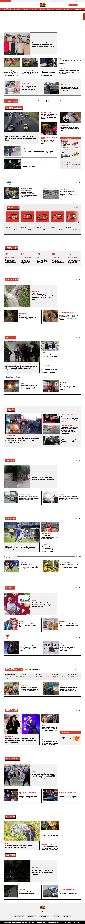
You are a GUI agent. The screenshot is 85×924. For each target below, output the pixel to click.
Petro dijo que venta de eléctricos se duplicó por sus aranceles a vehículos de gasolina (28, 648)
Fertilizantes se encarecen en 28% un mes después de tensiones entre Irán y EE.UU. (68, 689)
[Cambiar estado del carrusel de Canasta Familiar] (10, 1)
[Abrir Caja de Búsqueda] (79, 5)
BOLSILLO (41, 9)
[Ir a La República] (7, 637)
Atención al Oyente (41, 922)
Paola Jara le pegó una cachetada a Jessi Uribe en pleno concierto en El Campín (38, 165)
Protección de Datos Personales (54, 922)
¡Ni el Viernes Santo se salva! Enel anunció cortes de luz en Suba (49, 835)
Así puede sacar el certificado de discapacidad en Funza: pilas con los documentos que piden (47, 73)
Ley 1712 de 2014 (77, 922)
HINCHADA (33, 9)
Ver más (79, 108)
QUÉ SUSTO (67, 9)
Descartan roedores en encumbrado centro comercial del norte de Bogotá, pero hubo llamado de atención (69, 317)
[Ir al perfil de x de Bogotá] (38, 911)
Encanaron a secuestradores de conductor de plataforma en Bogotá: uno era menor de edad (43, 45)
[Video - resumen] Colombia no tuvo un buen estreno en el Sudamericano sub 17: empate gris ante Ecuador (69, 567)
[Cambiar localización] (73, 5)
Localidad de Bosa (66, 101)
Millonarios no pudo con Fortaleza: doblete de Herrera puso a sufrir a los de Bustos (20, 548)
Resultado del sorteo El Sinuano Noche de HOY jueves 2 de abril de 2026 (28, 625)
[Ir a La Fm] (9, 183)
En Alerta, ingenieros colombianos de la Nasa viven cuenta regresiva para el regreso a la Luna (70, 419)
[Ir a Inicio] (42, 5)
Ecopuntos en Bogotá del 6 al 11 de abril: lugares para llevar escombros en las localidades (69, 62)
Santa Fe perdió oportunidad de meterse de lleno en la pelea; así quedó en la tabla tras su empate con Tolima (11, 73)
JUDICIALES (17, 9)
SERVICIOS (58, 9)
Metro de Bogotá (54, 101)
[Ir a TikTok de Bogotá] (46, 911)
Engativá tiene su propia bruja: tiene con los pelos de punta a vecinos (43, 872)
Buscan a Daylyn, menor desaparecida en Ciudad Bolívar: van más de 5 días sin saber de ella (29, 317)
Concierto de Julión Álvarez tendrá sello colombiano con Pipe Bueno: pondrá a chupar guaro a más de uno (21, 740)
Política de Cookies (67, 922)
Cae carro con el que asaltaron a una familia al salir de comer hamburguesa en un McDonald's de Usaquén (49, 370)
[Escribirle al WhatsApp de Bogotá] (50, 911)
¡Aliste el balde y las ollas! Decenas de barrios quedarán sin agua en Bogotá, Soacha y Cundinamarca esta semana (31, 89)
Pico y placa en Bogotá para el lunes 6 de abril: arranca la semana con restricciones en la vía (21, 138)
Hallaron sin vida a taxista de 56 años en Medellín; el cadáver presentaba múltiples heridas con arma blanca (74, 261)
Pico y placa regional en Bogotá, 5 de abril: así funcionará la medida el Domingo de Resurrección (29, 498)
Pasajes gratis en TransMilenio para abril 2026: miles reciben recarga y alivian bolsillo (69, 625)
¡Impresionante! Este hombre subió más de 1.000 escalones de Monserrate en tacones (49, 116)
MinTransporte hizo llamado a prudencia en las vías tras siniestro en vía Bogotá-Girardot (68, 387)
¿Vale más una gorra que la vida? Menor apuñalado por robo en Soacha (70, 441)
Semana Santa (78, 101)
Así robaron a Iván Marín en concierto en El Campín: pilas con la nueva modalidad (49, 743)
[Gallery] (42, 220)
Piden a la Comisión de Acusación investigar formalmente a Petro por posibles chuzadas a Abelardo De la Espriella (28, 193)
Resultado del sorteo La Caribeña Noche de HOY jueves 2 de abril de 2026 (43, 605)
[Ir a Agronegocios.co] (32, 669)
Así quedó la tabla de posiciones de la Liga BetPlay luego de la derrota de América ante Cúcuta (29, 567)
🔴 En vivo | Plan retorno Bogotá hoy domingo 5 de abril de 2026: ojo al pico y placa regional (69, 72)
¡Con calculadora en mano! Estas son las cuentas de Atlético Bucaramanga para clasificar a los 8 (25, 261)
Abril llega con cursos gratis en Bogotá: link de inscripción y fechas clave (70, 128)
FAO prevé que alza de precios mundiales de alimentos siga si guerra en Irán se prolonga (29, 689)
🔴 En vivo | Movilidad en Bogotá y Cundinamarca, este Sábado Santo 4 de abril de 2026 (69, 498)
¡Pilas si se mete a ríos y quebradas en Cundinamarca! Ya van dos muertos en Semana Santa (43, 297)
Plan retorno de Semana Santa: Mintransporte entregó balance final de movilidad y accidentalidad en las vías (68, 194)
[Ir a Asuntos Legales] (13, 377)
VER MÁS (16, 229)
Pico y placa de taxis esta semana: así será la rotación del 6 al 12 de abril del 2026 (30, 72)
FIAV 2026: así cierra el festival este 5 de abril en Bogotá (48, 142)
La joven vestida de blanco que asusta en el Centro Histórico (27, 892)
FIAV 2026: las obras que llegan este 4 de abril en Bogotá (28, 797)
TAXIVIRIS (25, 9)
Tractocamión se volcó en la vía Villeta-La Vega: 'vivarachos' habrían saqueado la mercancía (43, 477)
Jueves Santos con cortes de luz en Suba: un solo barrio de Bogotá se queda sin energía (49, 848)
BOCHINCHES (50, 9)
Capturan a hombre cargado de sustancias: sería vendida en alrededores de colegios (49, 356)
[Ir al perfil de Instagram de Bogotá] (42, 911)
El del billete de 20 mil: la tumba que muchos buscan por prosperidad (69, 892)
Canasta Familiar (4, 1)
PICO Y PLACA (43, 101)
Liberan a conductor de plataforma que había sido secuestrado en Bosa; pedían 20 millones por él (21, 368)
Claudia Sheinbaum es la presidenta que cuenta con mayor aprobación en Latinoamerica (67, 648)
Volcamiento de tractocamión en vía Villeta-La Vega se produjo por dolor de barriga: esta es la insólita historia (38, 152)
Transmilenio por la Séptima (29, 101)
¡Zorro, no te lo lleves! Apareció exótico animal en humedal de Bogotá (19, 846)
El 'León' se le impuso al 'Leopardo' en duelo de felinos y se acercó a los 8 (49, 537)
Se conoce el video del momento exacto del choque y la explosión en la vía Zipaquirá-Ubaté (22, 440)
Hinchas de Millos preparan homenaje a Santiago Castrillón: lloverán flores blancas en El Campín (49, 549)
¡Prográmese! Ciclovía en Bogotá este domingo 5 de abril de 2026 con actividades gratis (43, 776)
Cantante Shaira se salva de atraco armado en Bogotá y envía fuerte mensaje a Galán (49, 728)
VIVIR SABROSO (77, 9)
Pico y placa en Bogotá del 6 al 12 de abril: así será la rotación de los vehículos (70, 88)
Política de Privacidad (29, 922)
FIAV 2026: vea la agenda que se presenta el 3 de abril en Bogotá (68, 797)
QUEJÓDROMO (7, 9)
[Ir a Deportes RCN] (11, 556)
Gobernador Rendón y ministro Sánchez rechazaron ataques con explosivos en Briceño (28, 387)
